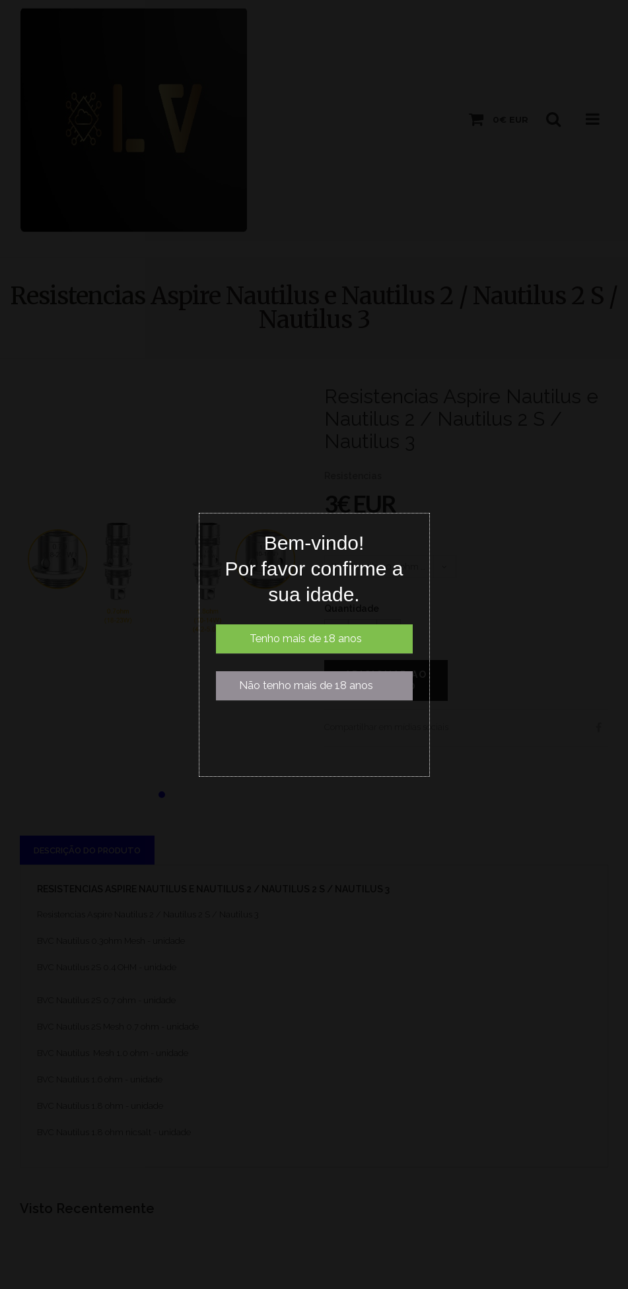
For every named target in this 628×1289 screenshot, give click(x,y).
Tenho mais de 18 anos (306, 638)
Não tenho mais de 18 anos (306, 685)
